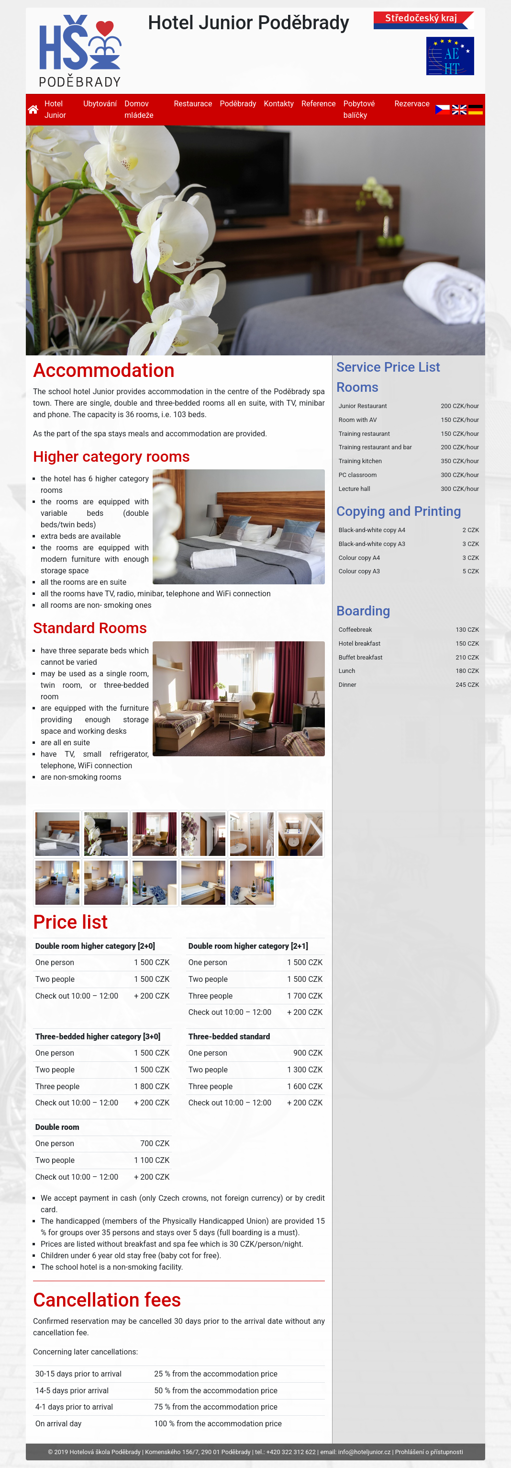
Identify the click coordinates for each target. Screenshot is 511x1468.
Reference (318, 103)
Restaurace (193, 103)
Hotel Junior (55, 109)
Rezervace (411, 103)
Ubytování (100, 103)
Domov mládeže (138, 109)
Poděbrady (238, 103)
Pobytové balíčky (359, 109)
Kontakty (279, 103)
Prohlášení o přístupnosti (429, 1452)
